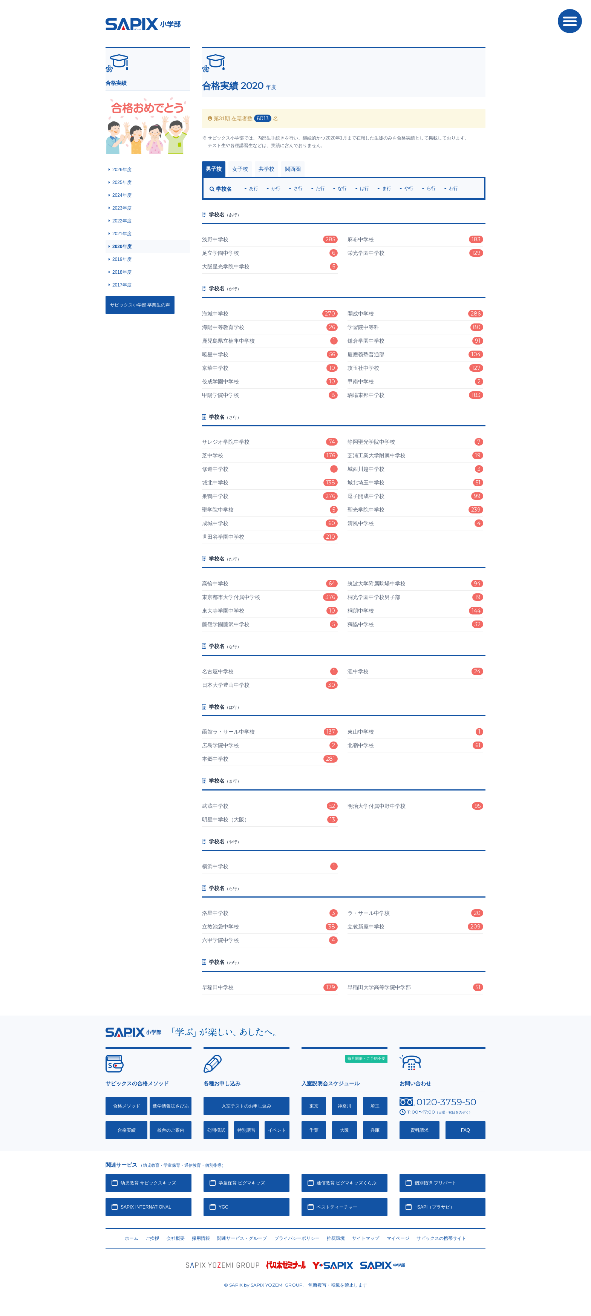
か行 (275, 188)
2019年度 (122, 259)
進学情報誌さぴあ (171, 1106)
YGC (223, 1207)
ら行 (431, 188)
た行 (320, 188)
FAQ (465, 1130)
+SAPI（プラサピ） (435, 1207)
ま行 (386, 188)
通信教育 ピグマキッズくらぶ (347, 1183)
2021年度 (122, 233)
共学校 (266, 169)
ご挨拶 (152, 1238)
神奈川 (344, 1106)
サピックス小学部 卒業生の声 (140, 305)
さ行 (298, 188)
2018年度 (122, 272)
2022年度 (122, 221)
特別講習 (246, 1130)
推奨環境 (336, 1238)
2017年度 (122, 285)
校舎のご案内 (170, 1130)
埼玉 (375, 1106)
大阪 (344, 1130)
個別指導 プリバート (435, 1183)
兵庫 (375, 1130)
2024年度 (122, 195)
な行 (342, 188)
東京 (313, 1106)
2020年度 (122, 246)
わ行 (453, 188)
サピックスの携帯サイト (441, 1238)
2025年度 (122, 182)
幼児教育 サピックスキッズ (148, 1183)
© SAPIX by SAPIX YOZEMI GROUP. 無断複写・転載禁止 (295, 1285)
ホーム (131, 1238)
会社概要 (176, 1238)
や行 (408, 188)
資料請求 (419, 1130)
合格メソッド (126, 1106)
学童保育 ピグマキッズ (242, 1183)
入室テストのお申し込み (246, 1106)
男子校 (214, 169)
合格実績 (127, 1130)
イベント (277, 1130)
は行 (364, 188)
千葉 (313, 1130)
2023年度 (122, 208)
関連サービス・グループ (242, 1238)
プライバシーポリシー (297, 1238)
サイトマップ (365, 1238)
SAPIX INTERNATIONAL (146, 1207)
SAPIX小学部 (143, 24)
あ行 (253, 188)
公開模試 (216, 1130)
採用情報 (201, 1238)
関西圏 (293, 169)
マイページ (398, 1238)
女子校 (240, 169)
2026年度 (122, 169)
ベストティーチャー (337, 1207)
